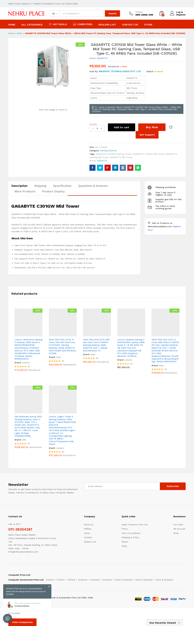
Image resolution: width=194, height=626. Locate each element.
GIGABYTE (102, 58)
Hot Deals (58, 24)
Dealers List (107, 24)
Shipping (40, 185)
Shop (19, 33)
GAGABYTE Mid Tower (121, 157)
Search (112, 13)
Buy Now (152, 127)
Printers (50, 580)
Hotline (139, 12)
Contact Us (130, 24)
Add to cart (121, 127)
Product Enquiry (53, 191)
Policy (125, 529)
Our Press (178, 524)
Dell (24, 439)
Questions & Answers (93, 185)
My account (179, 529)
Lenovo (26, 362)
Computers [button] (82, 24)
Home (11, 24)
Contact (88, 537)
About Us (88, 524)
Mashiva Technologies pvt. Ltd (120, 71)
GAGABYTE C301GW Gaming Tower (113, 154)
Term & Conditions (131, 533)
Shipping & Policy (130, 537)
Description (19, 185)
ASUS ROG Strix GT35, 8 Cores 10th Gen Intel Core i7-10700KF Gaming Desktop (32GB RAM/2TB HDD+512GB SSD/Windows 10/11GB (62, 346)
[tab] (20, 187)
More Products (24, 191)
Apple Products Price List (135, 524)
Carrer (87, 533)
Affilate (87, 529)
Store (148, 24)
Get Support (147, 134)
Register (181, 14)
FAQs (124, 546)
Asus (58, 357)
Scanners (82, 580)
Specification (62, 185)
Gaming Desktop (108, 150)
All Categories (32, 24)
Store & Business (123, 580)
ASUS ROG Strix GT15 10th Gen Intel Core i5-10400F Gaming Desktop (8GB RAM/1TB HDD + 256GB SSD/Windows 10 (96, 345)
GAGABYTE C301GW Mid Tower (148, 154)
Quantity (93, 124)
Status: (150, 71)
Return (125, 542)
